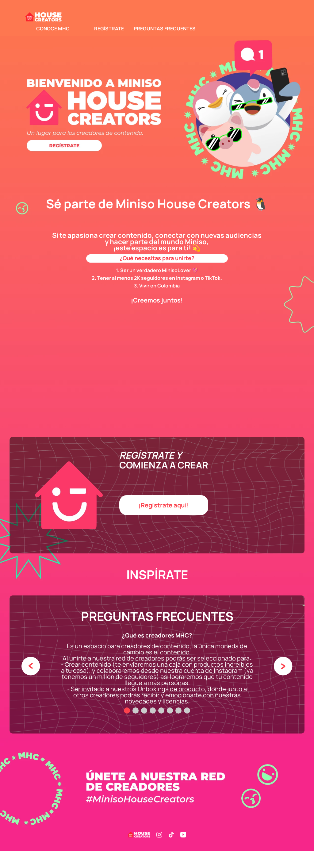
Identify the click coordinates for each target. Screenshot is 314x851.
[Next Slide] (283, 666)
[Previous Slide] (31, 666)
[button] (163, 505)
